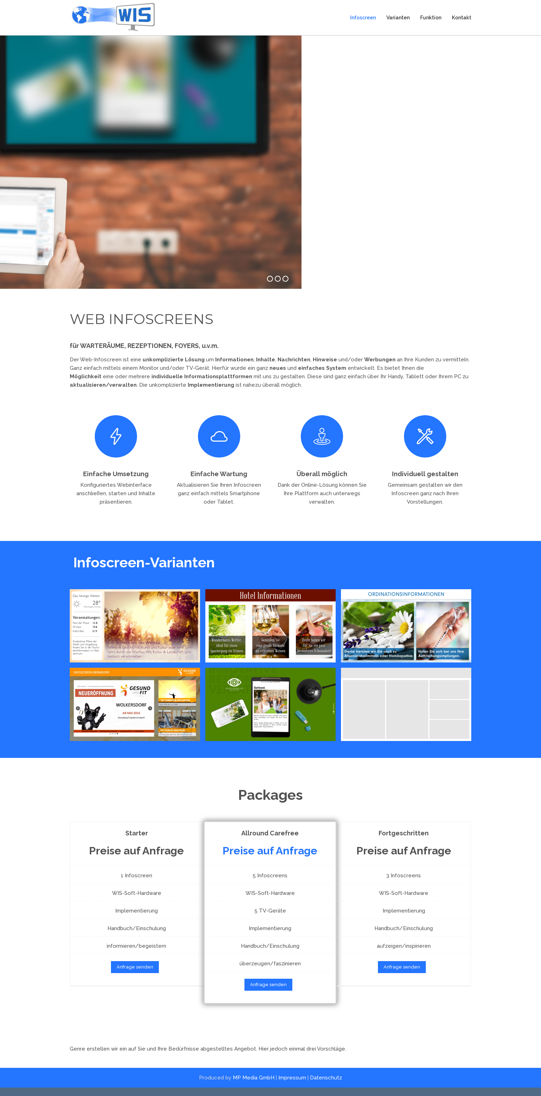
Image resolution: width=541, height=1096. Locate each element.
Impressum (292, 1086)
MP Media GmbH (253, 1086)
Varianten (398, 17)
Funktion (430, 17)
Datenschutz (326, 1086)
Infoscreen (363, 17)
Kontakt (461, 17)
